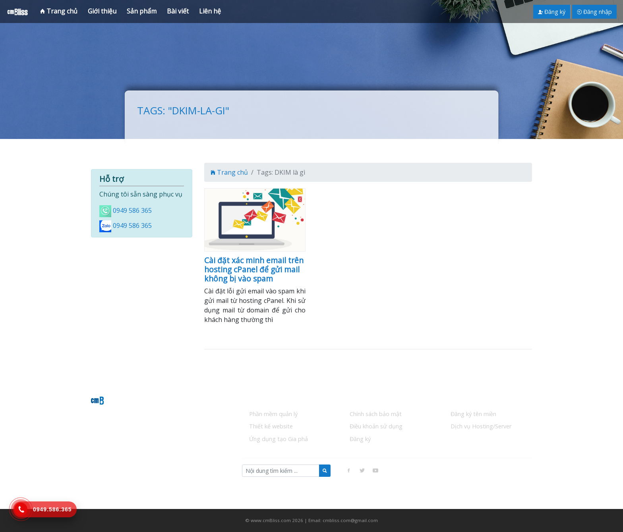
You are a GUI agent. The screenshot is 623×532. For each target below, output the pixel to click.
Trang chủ (58, 11)
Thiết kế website (271, 426)
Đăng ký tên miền (473, 414)
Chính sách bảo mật (376, 414)
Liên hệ (210, 11)
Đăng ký (551, 11)
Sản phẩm (142, 11)
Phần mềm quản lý (273, 414)
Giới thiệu (102, 11)
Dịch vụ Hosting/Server (481, 426)
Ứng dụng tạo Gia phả (278, 439)
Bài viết (178, 11)
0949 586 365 (132, 210)
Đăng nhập (594, 11)
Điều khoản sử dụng (376, 426)
